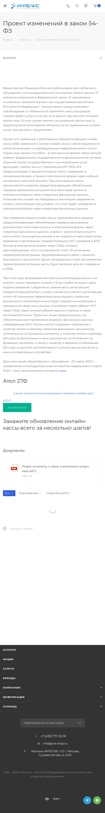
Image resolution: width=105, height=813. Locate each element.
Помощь (10, 706)
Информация (14, 697)
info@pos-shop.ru (55, 743)
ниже (62, 370)
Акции (8, 659)
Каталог (10, 649)
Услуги (8, 668)
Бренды (9, 678)
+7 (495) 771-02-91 (53, 736)
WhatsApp (97, 800)
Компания (11, 687)
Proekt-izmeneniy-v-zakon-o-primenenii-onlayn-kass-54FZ (56, 469)
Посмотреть (17, 407)
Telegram (87, 800)
